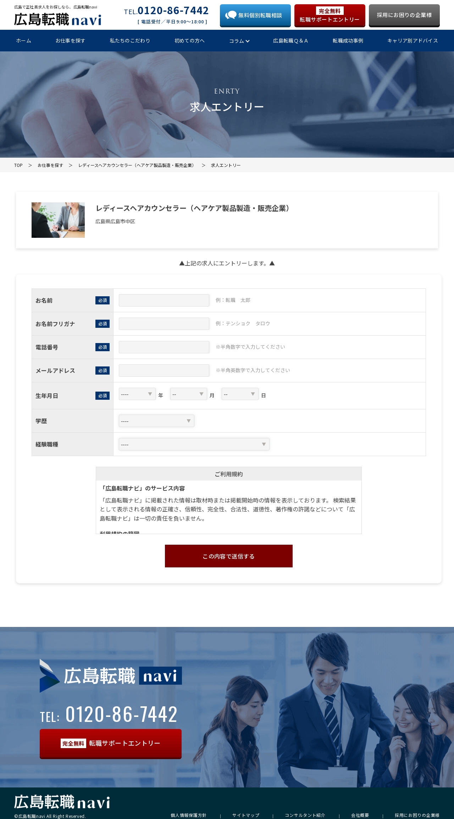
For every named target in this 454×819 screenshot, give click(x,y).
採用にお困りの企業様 (404, 14)
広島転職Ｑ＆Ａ (291, 40)
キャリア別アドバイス (412, 40)
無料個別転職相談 (260, 15)
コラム (236, 40)
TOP (18, 165)
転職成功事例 (348, 40)
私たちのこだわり (130, 40)
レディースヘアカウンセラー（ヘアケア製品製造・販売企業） (137, 165)
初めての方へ (190, 40)
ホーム (23, 40)
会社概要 (360, 815)
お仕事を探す (70, 40)
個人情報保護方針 (189, 815)
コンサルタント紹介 (305, 815)
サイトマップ (245, 815)
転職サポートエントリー (330, 14)
